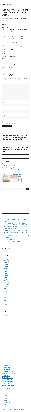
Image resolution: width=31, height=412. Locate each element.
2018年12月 (6, 261)
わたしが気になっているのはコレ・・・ (11, 42)
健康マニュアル (6, 384)
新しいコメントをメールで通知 (10, 121)
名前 (3, 102)
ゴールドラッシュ (8, 4)
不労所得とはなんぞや (8, 371)
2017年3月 (6, 299)
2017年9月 (6, 288)
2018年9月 (6, 266)
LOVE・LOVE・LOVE (8, 386)
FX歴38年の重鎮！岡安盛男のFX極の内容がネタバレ (16, 223)
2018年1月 (6, 281)
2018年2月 (6, 279)
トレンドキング (6, 365)
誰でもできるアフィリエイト (9, 373)
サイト (3, 115)
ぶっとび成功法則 (7, 380)
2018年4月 (6, 275)
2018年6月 (6, 271)
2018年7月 (6, 270)
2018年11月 (6, 262)
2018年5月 (6, 273)
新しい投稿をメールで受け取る (10, 123)
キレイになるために (7, 388)
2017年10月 (6, 286)
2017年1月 (6, 302)
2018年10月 (6, 264)
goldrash (6, 67)
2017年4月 (6, 297)
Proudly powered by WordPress (17, 409)
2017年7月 (6, 291)
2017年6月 (6, 293)
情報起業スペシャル (7, 377)
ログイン (6, 398)
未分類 (5, 315)
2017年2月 (6, 301)
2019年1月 (6, 259)
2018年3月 (6, 277)
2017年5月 (6, 295)
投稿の (6, 400)
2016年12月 (6, 304)
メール (4, 108)
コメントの (7, 402)
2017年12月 (6, 282)
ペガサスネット (6, 375)
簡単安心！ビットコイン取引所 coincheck (12, 174)
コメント (4, 82)
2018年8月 (6, 268)
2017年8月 (6, 290)
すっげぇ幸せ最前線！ (8, 382)
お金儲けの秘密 (6, 367)
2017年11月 (6, 284)
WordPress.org (7, 404)
